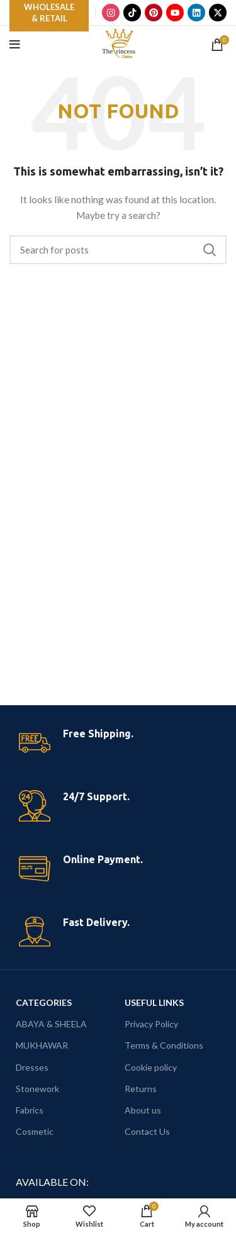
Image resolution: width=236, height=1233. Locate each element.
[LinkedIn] (196, 12)
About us (143, 1110)
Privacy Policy (151, 1023)
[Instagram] (111, 12)
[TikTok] (132, 12)
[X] (218, 12)
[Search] (118, 249)
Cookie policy (151, 1067)
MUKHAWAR (42, 1045)
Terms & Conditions (164, 1045)
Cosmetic (34, 1131)
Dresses (32, 1067)
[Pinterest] (153, 12)
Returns (141, 1088)
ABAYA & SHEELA (51, 1023)
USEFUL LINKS (154, 1002)
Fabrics (29, 1110)
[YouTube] (175, 12)
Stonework (37, 1088)
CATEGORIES (44, 1002)
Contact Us (147, 1131)
